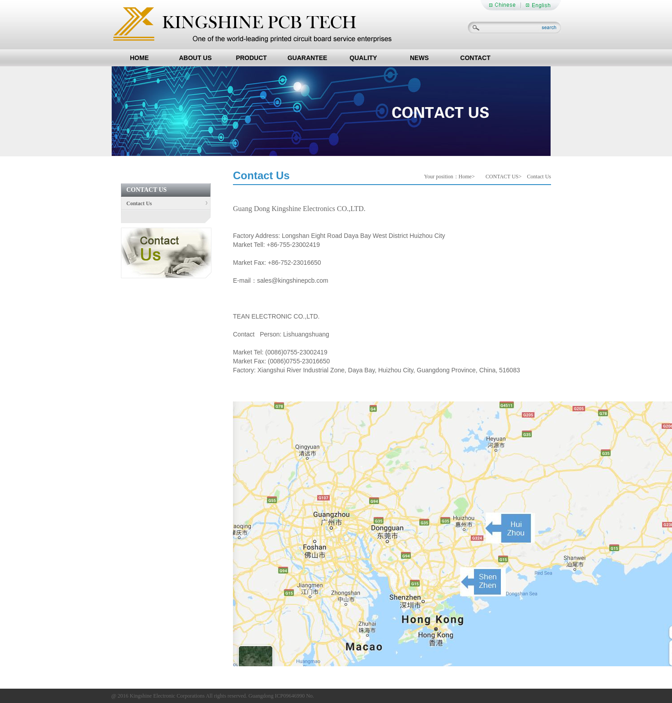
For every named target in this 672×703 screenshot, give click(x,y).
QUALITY (363, 57)
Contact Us (136, 203)
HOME (139, 57)
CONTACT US (502, 176)
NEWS (419, 57)
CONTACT (475, 57)
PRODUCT (251, 57)
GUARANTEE (307, 57)
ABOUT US (195, 57)
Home (465, 176)
